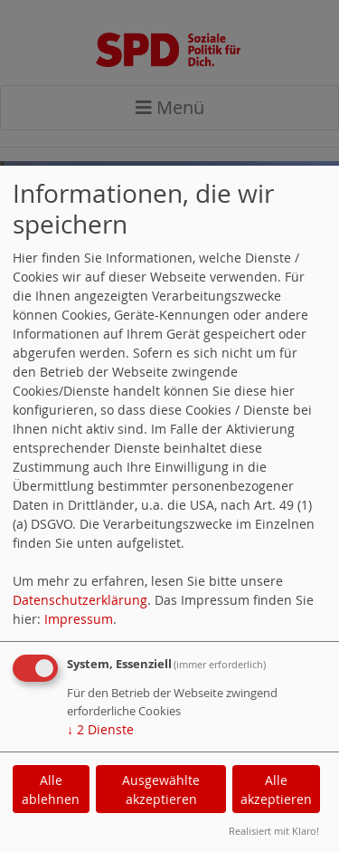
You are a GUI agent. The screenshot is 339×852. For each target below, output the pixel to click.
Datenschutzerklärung (80, 599)
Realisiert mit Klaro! (274, 831)
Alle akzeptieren (276, 789)
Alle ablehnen (51, 789)
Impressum (78, 618)
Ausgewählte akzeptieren (161, 789)
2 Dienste (100, 729)
